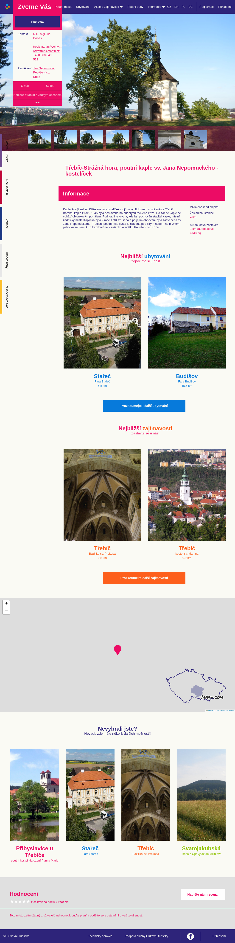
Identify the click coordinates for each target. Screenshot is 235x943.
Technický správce (100, 936)
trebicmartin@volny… (47, 46)
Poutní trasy (135, 6)
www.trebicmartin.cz (46, 51)
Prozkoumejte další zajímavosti (144, 578)
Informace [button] (156, 6)
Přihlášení (225, 6)
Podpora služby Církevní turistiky (146, 936)
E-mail (25, 85)
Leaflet (209, 711)
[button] (117, 650)
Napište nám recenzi (202, 894)
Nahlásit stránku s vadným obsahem (37, 95)
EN (176, 6)
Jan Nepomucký (43, 68)
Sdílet (49, 85)
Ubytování (83, 6)
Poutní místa (63, 6)
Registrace (206, 6)
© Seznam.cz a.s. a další (224, 711)
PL (183, 6)
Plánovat (37, 21)
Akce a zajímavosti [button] (108, 6)
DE (190, 6)
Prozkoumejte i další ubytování (144, 406)
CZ (169, 6)
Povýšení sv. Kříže (41, 75)
